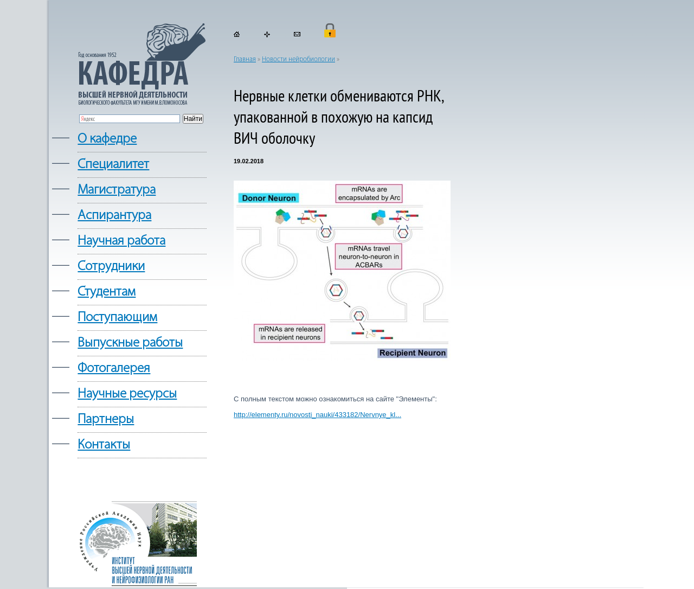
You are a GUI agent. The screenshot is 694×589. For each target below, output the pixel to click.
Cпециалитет (113, 164)
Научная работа (121, 241)
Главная (245, 59)
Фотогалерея (114, 368)
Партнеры (106, 419)
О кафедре (107, 139)
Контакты (104, 445)
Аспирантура (114, 215)
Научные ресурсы (127, 394)
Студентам (107, 292)
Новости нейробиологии (298, 59)
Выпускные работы (130, 343)
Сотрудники (111, 266)
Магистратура (117, 190)
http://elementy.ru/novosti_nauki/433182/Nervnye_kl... (317, 415)
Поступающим (117, 317)
